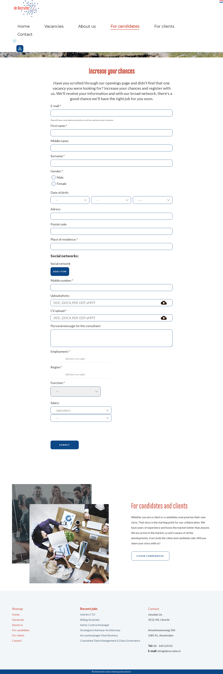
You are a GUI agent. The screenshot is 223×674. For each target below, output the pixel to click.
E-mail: (56, 106)
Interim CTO (87, 614)
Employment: (60, 351)
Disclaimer (126, 671)
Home (85, 7)
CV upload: (59, 311)
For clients (166, 7)
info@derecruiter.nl (168, 651)
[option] (111, 35)
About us (120, 7)
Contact (184, 7)
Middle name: (60, 141)
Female (59, 184)
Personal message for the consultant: (76, 326)
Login (207, 8)
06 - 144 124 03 (162, 645)
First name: (59, 126)
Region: (56, 367)
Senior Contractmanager (94, 624)
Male (57, 177)
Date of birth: (60, 192)
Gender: (57, 171)
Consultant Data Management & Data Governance (110, 640)
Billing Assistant (89, 619)
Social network (61, 263)
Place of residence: (64, 239)
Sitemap (116, 671)
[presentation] (77, 431)
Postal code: (59, 224)
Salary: (55, 403)
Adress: (56, 209)
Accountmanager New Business (99, 635)
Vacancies (102, 7)
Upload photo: (60, 295)
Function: (58, 383)
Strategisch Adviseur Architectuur (100, 630)
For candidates (143, 7)
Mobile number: (62, 280)
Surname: (58, 156)
